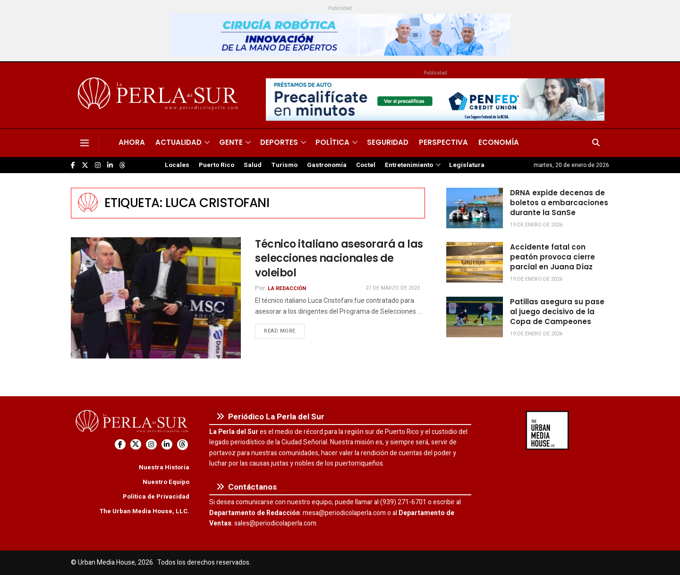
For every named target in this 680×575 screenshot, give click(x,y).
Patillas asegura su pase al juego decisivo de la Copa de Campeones (557, 311)
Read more (284, 330)
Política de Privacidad (156, 496)
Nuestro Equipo (166, 481)
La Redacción (287, 288)
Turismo (284, 165)
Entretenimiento (409, 165)
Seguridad (387, 142)
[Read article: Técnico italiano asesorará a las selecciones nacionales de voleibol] (156, 297)
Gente (231, 142)
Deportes (279, 142)
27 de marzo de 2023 (393, 288)
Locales (177, 165)
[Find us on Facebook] (73, 165)
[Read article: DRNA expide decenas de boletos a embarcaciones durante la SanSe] (474, 208)
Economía (498, 142)
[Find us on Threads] (122, 166)
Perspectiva (443, 142)
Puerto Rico (216, 165)
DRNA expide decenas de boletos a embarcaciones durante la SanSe (559, 202)
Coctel (365, 165)
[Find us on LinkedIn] (110, 165)
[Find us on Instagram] (98, 165)
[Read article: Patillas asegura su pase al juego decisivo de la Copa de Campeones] (474, 317)
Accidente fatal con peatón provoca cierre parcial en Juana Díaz (552, 257)
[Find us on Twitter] (85, 165)
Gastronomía (327, 165)
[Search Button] (596, 143)
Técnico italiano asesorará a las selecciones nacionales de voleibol (339, 259)
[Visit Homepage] (159, 95)
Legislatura (466, 165)
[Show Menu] (84, 143)
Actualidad (178, 142)
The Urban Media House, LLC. (144, 511)
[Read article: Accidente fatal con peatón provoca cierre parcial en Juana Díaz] (474, 262)
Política (332, 142)
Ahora (132, 142)
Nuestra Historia (164, 467)
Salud (253, 165)
